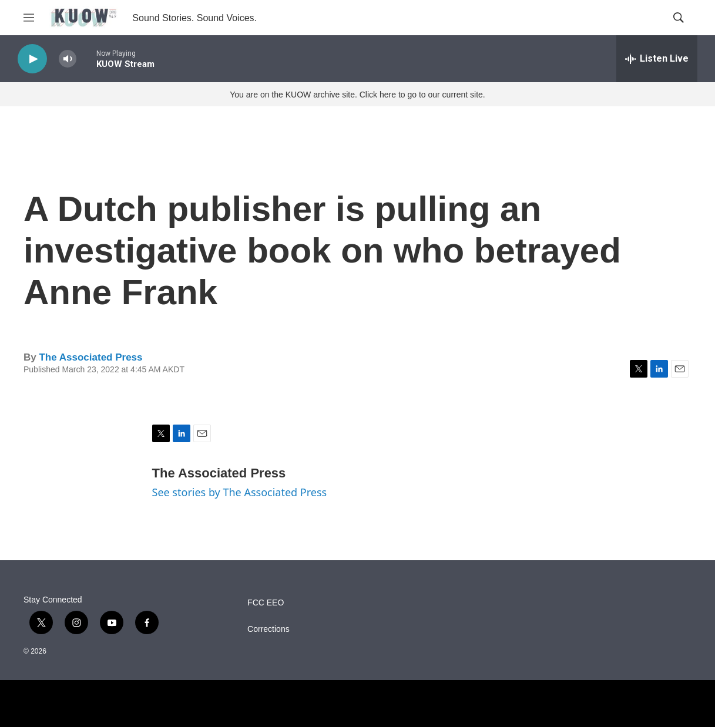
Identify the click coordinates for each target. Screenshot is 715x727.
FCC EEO (265, 602)
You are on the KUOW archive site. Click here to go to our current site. (357, 94)
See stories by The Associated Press (239, 492)
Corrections (268, 629)
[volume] (68, 59)
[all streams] (656, 58)
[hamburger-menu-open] (29, 17)
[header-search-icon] (678, 17)
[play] (32, 59)
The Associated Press (90, 357)
